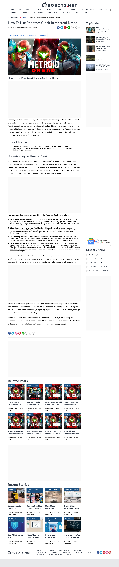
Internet (24, 12)
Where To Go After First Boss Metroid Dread (16, 433)
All (86, 12)
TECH (27, 10)
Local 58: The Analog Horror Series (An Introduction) (103, 66)
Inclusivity (77, 550)
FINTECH (49, 10)
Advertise (66, 552)
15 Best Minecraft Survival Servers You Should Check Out (99, 267)
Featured (66, 12)
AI (20, 10)
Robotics (37, 10)
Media (12, 12)
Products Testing (40, 552)
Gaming (61, 10)
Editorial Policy (64, 550)
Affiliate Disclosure (55, 554)
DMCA (69, 554)
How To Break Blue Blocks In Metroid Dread (53, 433)
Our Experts (50, 550)
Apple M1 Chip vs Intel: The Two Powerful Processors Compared (100, 271)
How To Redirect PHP (101, 56)
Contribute (54, 552)
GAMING (43, 35)
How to (73, 10)
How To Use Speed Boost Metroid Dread (71, 404)
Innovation (52, 12)
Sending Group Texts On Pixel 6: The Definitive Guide (103, 47)
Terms (89, 552)
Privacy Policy (39, 554)
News (77, 12)
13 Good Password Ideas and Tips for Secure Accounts (98, 263)
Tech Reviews (87, 10)
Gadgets (102, 10)
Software (38, 12)
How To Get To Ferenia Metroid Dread (14, 404)
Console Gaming (32, 35)
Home (12, 10)
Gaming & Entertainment (16, 35)
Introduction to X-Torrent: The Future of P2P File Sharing (102, 38)
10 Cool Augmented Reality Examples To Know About (103, 29)
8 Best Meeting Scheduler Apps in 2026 (34, 537)
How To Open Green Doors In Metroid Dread (35, 433)
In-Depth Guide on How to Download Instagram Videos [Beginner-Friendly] (98, 259)
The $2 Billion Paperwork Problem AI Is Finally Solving (72, 508)
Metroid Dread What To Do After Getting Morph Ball (72, 433)
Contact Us (78, 552)
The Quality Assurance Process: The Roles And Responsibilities (99, 255)
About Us (38, 550)
